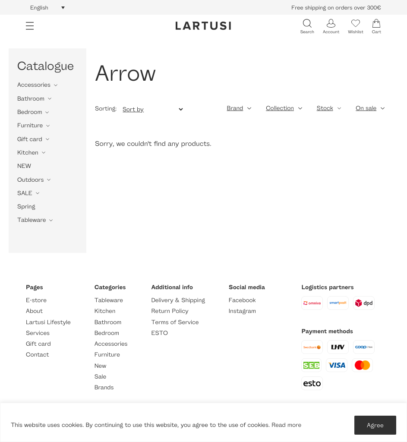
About (34, 311)
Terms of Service (175, 322)
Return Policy (169, 311)
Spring (26, 206)
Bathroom (30, 98)
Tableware (31, 220)
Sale (101, 376)
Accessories (33, 84)
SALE (24, 193)
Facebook (242, 300)
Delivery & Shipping (178, 300)
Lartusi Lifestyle (48, 322)
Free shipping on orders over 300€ (336, 7)
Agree (375, 425)
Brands (104, 387)
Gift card (29, 139)
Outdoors (30, 179)
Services (38, 333)
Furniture (30, 125)
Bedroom (29, 112)
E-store (36, 300)
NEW (24, 166)
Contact (37, 354)
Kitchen (27, 152)
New (100, 365)
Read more (286, 425)
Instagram (242, 311)
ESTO (159, 333)
